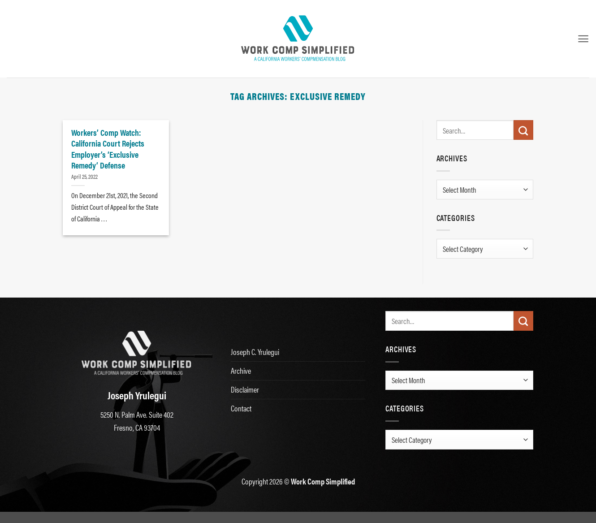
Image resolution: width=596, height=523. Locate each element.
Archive (241, 370)
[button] (583, 39)
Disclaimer (245, 389)
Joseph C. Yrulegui (255, 351)
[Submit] (523, 130)
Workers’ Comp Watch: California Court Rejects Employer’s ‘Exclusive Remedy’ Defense (107, 148)
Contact (241, 408)
